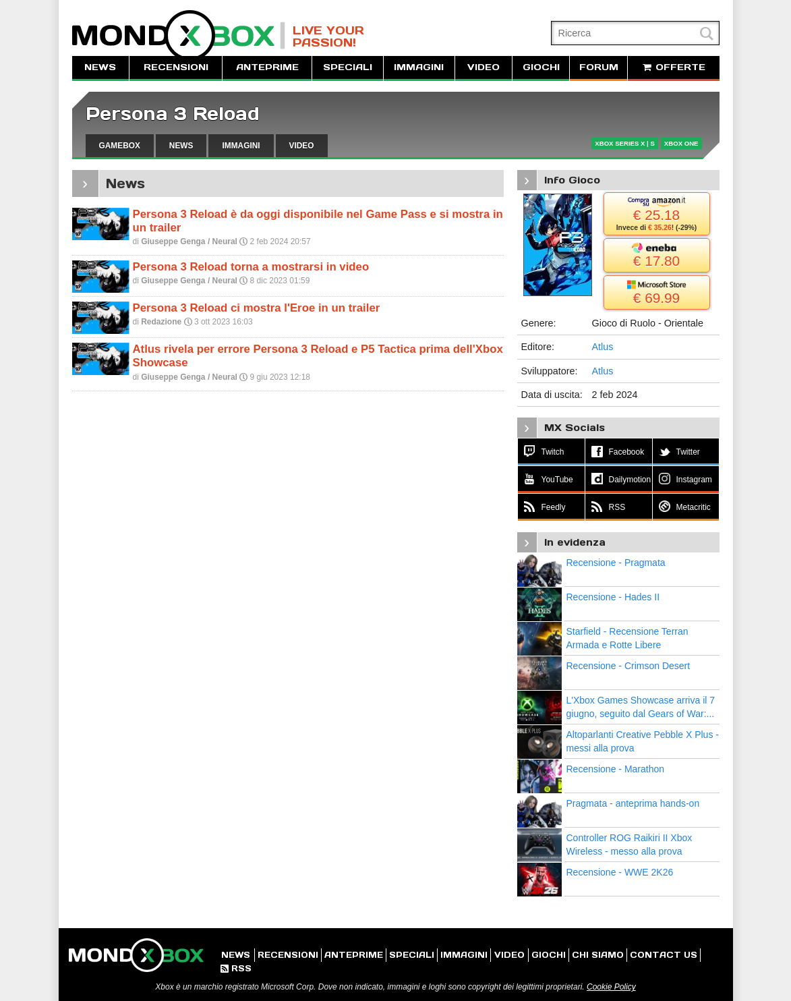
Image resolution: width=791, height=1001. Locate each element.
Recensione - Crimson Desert (628, 665)
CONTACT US (663, 955)
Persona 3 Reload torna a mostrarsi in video (251, 266)
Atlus (603, 346)
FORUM (598, 67)
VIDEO (483, 67)
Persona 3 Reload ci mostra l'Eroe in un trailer (256, 308)
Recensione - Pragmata (616, 562)
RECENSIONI (176, 67)
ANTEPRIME (267, 67)
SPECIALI (347, 67)
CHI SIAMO (598, 955)
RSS (236, 968)
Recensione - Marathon (615, 769)
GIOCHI (541, 67)
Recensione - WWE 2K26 (620, 872)
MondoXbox (178, 35)
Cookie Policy (611, 987)
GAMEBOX (119, 145)
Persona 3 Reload (173, 114)
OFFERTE (673, 67)
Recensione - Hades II (613, 597)
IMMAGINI (419, 67)
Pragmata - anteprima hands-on (633, 803)
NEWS (100, 67)
